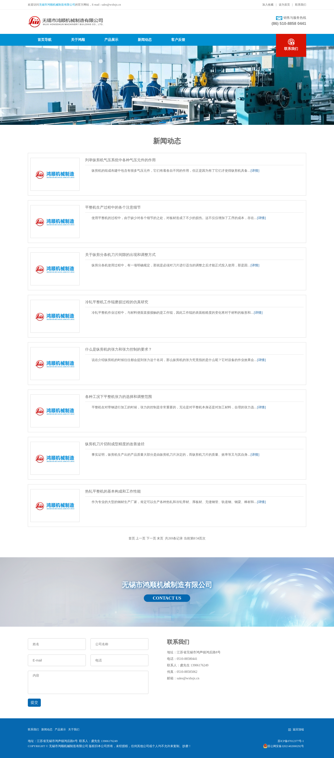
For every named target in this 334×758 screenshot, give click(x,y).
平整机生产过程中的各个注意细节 (113, 207)
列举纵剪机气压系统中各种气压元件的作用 (120, 160)
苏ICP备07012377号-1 (291, 741)
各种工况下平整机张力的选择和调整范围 (118, 397)
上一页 (140, 538)
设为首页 (284, 4)
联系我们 (300, 4)
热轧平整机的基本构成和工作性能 (113, 491)
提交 (34, 702)
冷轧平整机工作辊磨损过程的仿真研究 (116, 302)
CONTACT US (167, 598)
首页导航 (44, 40)
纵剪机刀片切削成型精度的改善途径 (115, 444)
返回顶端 (296, 729)
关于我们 (73, 729)
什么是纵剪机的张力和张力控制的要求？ (118, 349)
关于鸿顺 (78, 40)
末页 (160, 538)
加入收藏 (267, 4)
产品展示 (111, 40)
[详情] (255, 170)
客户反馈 (178, 40)
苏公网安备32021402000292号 (283, 746)
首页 (131, 538)
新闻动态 (145, 40)
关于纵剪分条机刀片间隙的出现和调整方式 (120, 255)
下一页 (151, 538)
